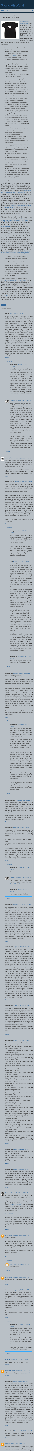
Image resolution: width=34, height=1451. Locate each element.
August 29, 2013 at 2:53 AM (21, 1005)
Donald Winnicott (15, 884)
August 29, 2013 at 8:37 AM (21, 1169)
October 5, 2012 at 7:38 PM (21, 827)
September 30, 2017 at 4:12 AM (23, 1431)
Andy (11, 1264)
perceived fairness (9, 207)
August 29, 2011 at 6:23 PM (24, 800)
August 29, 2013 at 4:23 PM (21, 1277)
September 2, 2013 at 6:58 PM (19, 1359)
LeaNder (12, 400)
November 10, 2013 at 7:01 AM (21, 1370)
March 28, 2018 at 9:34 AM (21, 1264)
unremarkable (5, 226)
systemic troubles (15, 1204)
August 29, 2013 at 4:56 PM (21, 561)
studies (6, 295)
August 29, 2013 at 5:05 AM (24, 400)
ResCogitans (9, 458)
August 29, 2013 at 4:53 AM (21, 1040)
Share (3, 305)
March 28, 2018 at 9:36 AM (17, 1443)
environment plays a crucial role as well (13, 280)
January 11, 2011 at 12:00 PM (23, 481)
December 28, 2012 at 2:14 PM (22, 904)
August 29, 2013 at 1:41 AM (21, 946)
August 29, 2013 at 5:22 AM (24, 877)
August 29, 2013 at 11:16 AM (19, 1193)
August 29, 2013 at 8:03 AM (21, 1149)
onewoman (8, 1235)
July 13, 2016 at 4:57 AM (20, 1381)
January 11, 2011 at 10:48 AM (22, 458)
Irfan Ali (7, 1359)
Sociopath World (12, 5)
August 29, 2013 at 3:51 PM (21, 1235)
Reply (7, 357)
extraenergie (26, 1373)
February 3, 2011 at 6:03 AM (21, 673)
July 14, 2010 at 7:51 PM (16, 313)
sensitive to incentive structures (21, 205)
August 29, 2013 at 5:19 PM (21, 1290)
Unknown (8, 1370)
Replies (9, 361)
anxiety (15, 55)
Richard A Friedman (11, 1214)
